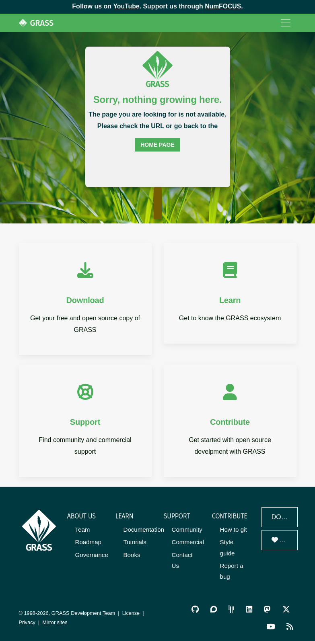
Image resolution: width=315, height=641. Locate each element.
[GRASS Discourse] (214, 608)
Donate (285, 540)
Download (285, 517)
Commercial (188, 542)
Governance (91, 554)
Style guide (227, 547)
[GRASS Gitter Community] (232, 608)
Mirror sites (55, 622)
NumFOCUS (223, 6)
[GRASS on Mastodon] (267, 608)
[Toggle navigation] (285, 23)
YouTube (126, 6)
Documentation (144, 529)
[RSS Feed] (290, 626)
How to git (233, 529)
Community (187, 529)
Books (132, 554)
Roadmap (88, 542)
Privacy (27, 622)
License (131, 613)
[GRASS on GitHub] (196, 608)
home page (157, 144)
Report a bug (231, 571)
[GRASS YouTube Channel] (271, 626)
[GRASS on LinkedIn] (249, 608)
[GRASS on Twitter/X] (286, 608)
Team (82, 529)
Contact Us (182, 560)
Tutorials (135, 542)
